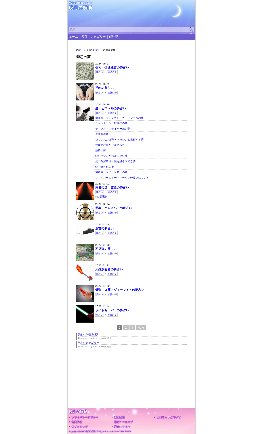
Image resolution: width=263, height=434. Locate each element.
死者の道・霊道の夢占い (112, 187)
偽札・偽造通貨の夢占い (112, 67)
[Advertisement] (132, 382)
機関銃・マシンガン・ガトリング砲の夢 (119, 117)
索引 (84, 36)
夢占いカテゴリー (88, 342)
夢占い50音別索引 (89, 334)
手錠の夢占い (104, 88)
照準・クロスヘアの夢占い (113, 208)
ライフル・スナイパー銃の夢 (112, 128)
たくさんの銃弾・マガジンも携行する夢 (119, 139)
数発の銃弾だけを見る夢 (110, 145)
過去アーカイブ (123, 421)
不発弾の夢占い (106, 248)
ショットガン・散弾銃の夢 (111, 123)
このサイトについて (169, 417)
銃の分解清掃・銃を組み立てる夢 (115, 161)
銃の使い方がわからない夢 (111, 155)
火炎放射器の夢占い (109, 269)
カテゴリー (98, 36)
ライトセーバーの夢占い (112, 310)
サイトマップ (80, 426)
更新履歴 (119, 417)
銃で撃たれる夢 (104, 166)
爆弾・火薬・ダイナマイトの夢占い (119, 289)
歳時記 (113, 36)
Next (141, 327)
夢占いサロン (122, 426)
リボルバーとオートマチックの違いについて (122, 177)
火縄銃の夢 (102, 134)
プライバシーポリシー (85, 417)
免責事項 (77, 421)
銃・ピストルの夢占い (110, 108)
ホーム (73, 36)
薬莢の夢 (100, 150)
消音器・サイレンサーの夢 (111, 172)
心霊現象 (102, 196)
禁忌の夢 (112, 72)
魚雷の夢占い (104, 228)
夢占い (99, 72)
